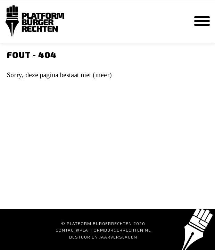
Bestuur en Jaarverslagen (103, 236)
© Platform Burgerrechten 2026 (103, 223)
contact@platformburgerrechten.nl (103, 229)
